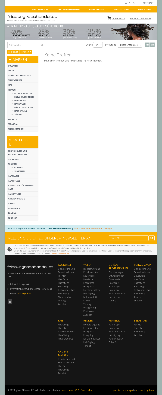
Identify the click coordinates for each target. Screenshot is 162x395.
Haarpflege (20, 100)
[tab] (22, 59)
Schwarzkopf (15, 80)
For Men (12, 164)
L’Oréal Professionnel (20, 75)
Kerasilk (12, 119)
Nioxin (11, 203)
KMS (10, 85)
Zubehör (12, 218)
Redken (12, 90)
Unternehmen (96, 9)
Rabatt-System (121, 9)
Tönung (18, 114)
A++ (135, 2)
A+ (130, 2)
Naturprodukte (16, 198)
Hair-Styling (21, 111)
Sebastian (13, 124)
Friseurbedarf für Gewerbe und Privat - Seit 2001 (31, 20)
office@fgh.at (24, 293)
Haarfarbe (13, 176)
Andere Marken (16, 129)
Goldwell (13, 65)
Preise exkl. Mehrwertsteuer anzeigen (93, 228)
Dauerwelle (14, 159)
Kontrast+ (149, 2)
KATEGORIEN (20, 142)
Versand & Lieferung (69, 9)
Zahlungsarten (40, 9)
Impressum (67, 390)
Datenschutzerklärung (60, 253)
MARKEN (18, 59)
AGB (77, 390)
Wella (11, 70)
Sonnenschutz (16, 208)
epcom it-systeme (145, 390)
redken (13, 51)
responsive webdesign (121, 390)
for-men (26, 51)
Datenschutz (87, 390)
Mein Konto (144, 9)
